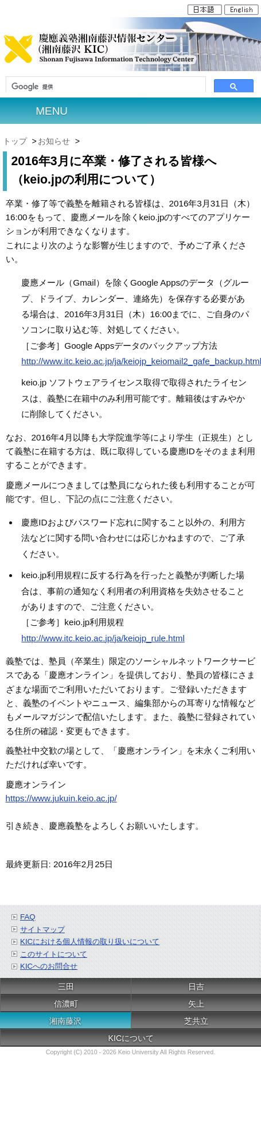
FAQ (28, 917)
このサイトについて (53, 954)
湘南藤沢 (65, 1021)
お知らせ (54, 141)
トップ (15, 141)
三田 (66, 986)
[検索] (105, 87)
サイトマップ (42, 929)
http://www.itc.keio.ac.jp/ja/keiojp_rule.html (102, 638)
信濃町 (66, 1003)
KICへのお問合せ (48, 966)
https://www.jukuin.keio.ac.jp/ (61, 798)
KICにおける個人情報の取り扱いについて (89, 941)
